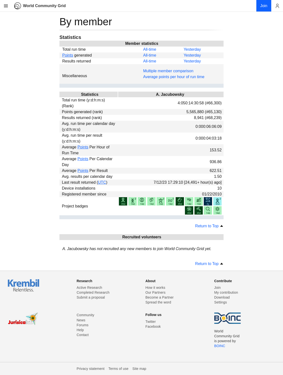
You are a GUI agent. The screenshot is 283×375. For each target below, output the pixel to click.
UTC (102, 182)
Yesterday (192, 49)
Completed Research (93, 292)
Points (67, 55)
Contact (83, 335)
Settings (220, 302)
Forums (82, 325)
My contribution (226, 292)
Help (80, 330)
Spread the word (158, 302)
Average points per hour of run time (173, 77)
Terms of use (118, 369)
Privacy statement (90, 369)
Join (217, 288)
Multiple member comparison (168, 71)
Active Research (89, 288)
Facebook (153, 326)
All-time (149, 49)
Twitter (151, 322)
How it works (155, 288)
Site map (139, 369)
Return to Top (209, 226)
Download (222, 297)
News (81, 320)
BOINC (219, 346)
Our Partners (156, 292)
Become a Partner (160, 297)
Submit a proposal (91, 297)
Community (85, 315)
